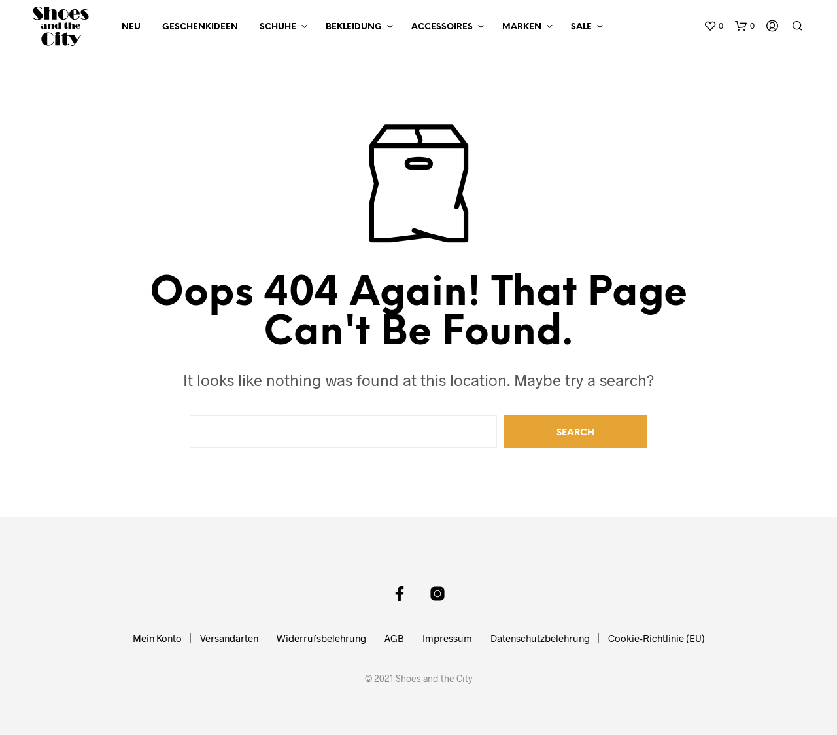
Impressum (447, 638)
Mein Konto (157, 638)
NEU (131, 27)
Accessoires (442, 27)
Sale (581, 27)
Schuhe (278, 27)
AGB (394, 638)
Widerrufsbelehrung (321, 638)
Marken (521, 27)
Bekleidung (354, 27)
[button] (713, 26)
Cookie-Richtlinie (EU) (656, 638)
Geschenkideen (200, 27)
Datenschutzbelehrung (540, 638)
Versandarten (229, 638)
